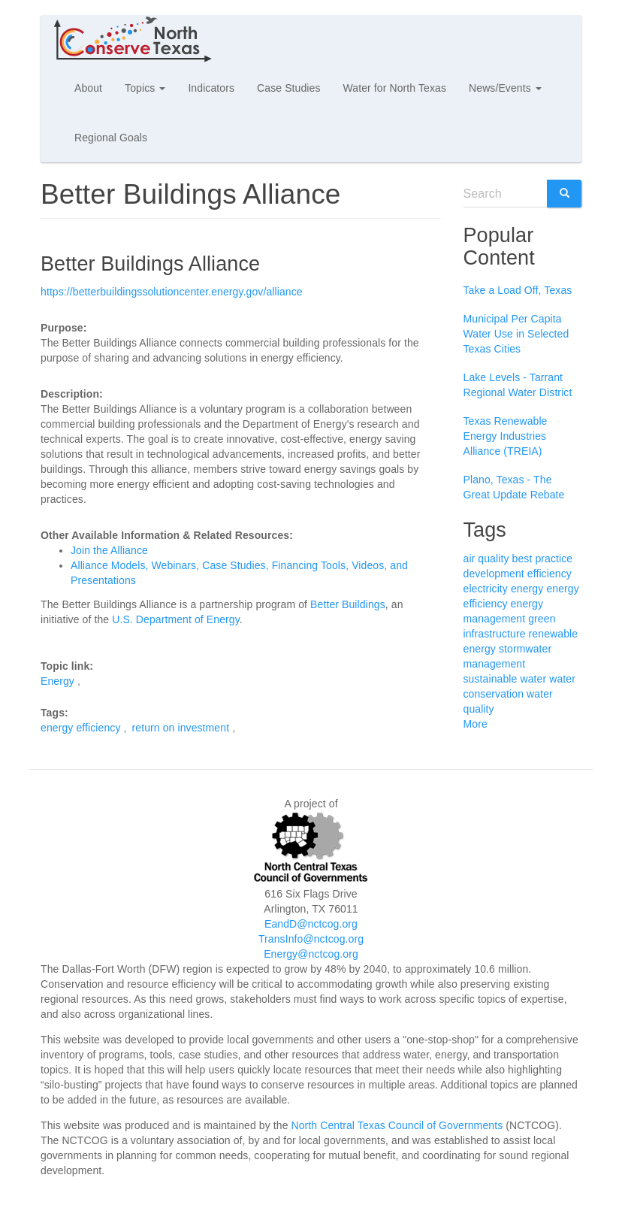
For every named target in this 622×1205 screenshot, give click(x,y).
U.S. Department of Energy (176, 619)
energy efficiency (81, 728)
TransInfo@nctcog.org (311, 939)
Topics (145, 88)
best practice (542, 559)
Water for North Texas (394, 88)
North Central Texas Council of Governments (397, 1125)
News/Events (505, 88)
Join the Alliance (109, 550)
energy (527, 589)
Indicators (211, 88)
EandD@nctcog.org (311, 924)
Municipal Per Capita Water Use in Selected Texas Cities (516, 334)
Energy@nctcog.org (311, 954)
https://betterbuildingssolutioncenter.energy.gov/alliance (172, 292)
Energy (57, 681)
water (533, 679)
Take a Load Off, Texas (517, 290)
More (475, 724)
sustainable (490, 679)
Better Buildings (347, 604)
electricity (485, 589)
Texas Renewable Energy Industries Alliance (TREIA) (505, 436)
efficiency (549, 574)
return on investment (181, 728)
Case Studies (288, 88)
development (493, 574)
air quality (486, 559)
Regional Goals (110, 138)
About (88, 88)
